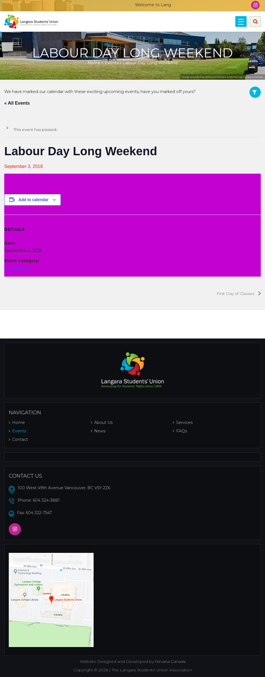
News (99, 431)
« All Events (17, 103)
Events (112, 62)
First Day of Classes (236, 293)
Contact (20, 439)
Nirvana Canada (170, 661)
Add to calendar (34, 199)
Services (184, 422)
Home (94, 62)
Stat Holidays (17, 268)
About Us (103, 422)
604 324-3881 (46, 500)
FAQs (181, 431)
